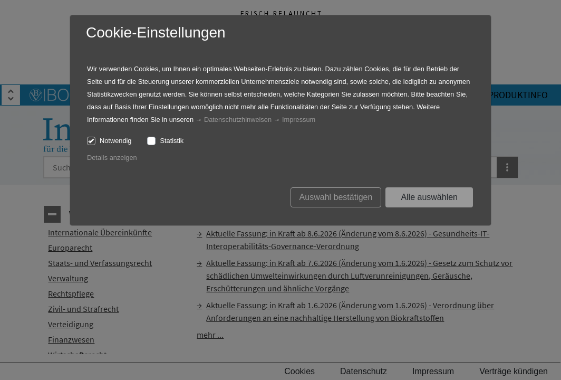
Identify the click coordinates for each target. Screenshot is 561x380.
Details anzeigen (112, 158)
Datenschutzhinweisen (238, 120)
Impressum (298, 120)
